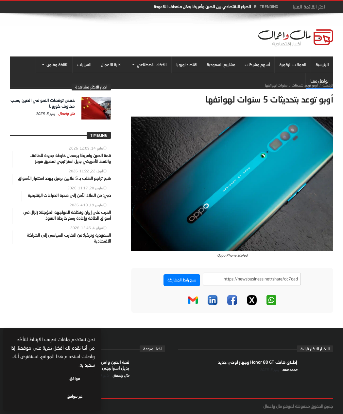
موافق (75, 396)
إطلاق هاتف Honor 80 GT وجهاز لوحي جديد (257, 362)
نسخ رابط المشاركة (181, 280)
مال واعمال (66, 113)
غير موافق (33, 396)
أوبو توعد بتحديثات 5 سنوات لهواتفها (291, 85)
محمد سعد (289, 369)
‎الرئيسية (327, 85)
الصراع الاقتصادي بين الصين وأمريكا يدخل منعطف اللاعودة (202, 6)
